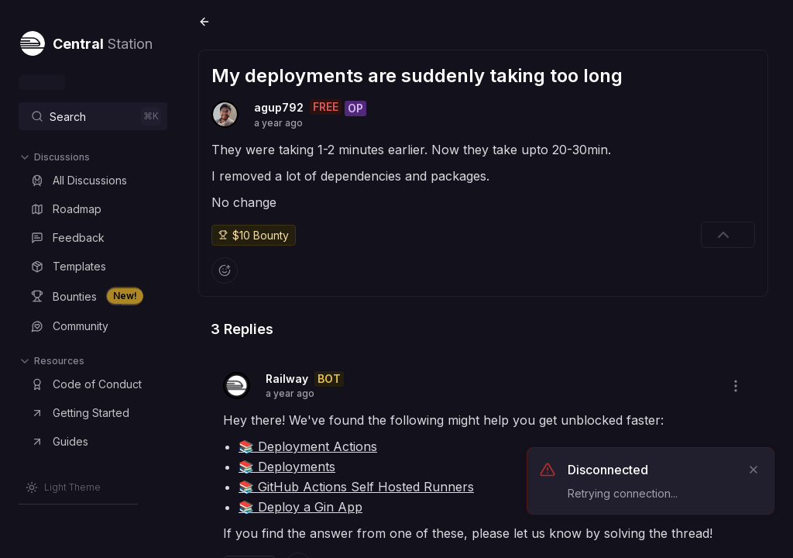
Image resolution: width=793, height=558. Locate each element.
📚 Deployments (287, 466)
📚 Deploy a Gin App (300, 507)
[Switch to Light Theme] (63, 487)
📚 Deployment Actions (308, 446)
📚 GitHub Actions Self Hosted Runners (356, 486)
